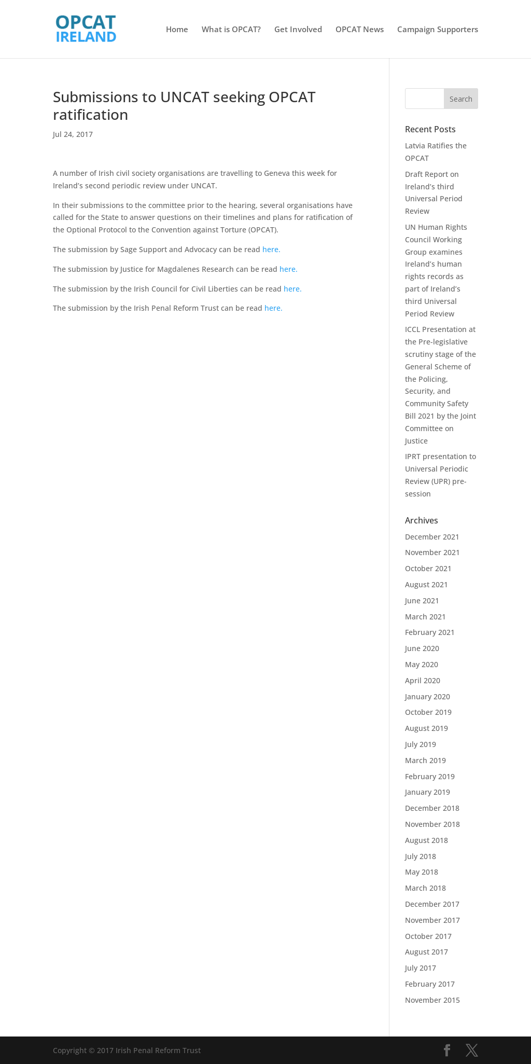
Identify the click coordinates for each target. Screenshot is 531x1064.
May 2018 (421, 872)
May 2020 (421, 664)
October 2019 (428, 712)
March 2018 (425, 888)
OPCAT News (360, 29)
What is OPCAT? (231, 29)
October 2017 (428, 936)
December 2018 (432, 808)
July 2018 (420, 856)
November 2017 (432, 920)
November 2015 (432, 1000)
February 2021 (430, 632)
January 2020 (427, 696)
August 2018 (426, 840)
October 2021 (428, 568)
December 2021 (432, 537)
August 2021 (426, 584)
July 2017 (420, 968)
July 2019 (420, 744)
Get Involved (298, 29)
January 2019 (427, 792)
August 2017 (426, 952)
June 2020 (422, 648)
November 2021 (432, 552)
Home (177, 29)
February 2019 (430, 776)
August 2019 (426, 728)
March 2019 (425, 760)
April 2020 (422, 680)
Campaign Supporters (437, 29)
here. (271, 249)
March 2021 (425, 616)
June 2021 (422, 600)
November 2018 (432, 824)
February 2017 (430, 984)
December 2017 (432, 904)
